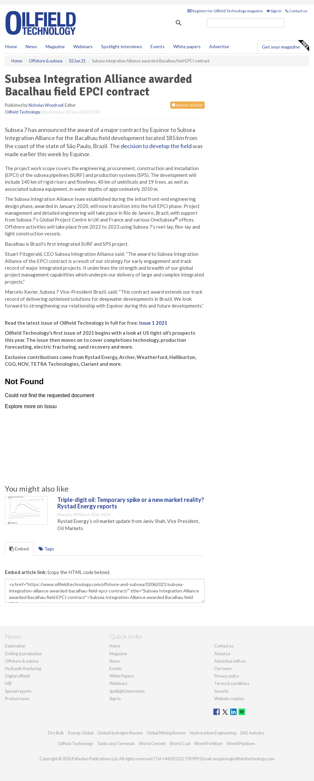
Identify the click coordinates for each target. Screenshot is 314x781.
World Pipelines (241, 743)
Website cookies (229, 698)
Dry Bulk (56, 732)
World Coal (180, 743)
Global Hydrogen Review (120, 732)
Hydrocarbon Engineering (213, 732)
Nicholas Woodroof (45, 105)
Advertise (219, 46)
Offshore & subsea (22, 661)
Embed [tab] (19, 548)
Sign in (274, 11)
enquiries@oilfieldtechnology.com (244, 758)
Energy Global (81, 732)
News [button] (31, 46)
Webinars (83, 46)
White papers (187, 46)
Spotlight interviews (121, 46)
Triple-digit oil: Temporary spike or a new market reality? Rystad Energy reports (130, 503)
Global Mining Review (166, 732)
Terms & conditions (231, 683)
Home (11, 46)
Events (158, 46)
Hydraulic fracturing (23, 668)
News (114, 661)
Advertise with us (230, 661)
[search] (246, 23)
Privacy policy (226, 675)
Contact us (297, 11)
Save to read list (187, 105)
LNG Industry (252, 732)
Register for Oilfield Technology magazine (225, 11)
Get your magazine (285, 45)
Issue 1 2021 (153, 323)
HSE (8, 683)
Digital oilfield (17, 675)
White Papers (121, 675)
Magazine (55, 46)
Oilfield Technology (22, 111)
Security (221, 691)
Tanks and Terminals (116, 743)
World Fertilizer (208, 743)
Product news (17, 698)
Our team (223, 668)
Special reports (18, 691)
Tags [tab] (46, 548)
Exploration (15, 645)
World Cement (152, 743)
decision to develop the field (156, 145)
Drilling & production (23, 653)
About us (222, 653)
